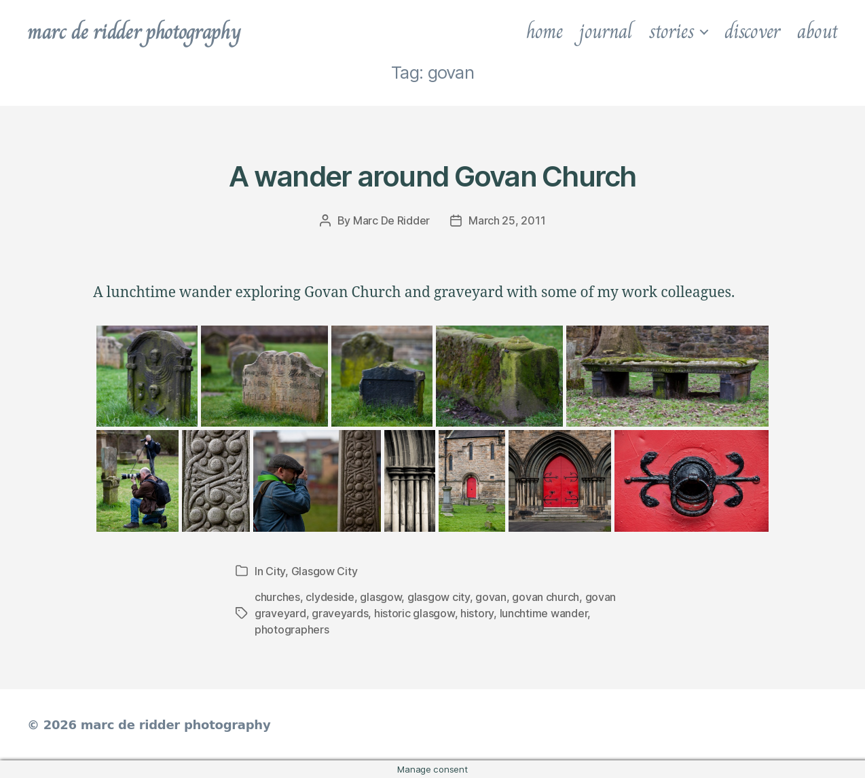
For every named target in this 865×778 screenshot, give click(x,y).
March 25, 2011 (506, 220)
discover (752, 31)
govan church (545, 597)
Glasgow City (324, 571)
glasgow (380, 597)
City (275, 571)
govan (491, 597)
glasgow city (438, 597)
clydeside (330, 597)
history (477, 613)
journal (605, 31)
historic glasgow (414, 613)
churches (277, 597)
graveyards (340, 613)
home (544, 31)
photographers (292, 629)
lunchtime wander (544, 613)
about (817, 31)
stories (671, 31)
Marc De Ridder (391, 220)
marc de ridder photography (133, 31)
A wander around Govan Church (432, 176)
